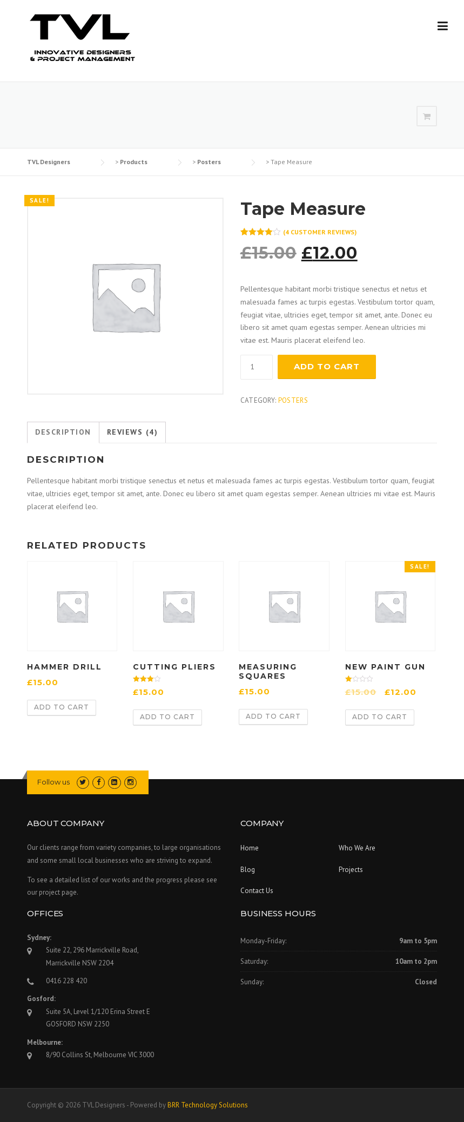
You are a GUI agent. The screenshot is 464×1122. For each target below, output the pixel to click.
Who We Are (357, 848)
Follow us (53, 782)
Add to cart (327, 366)
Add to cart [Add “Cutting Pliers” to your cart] (167, 717)
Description (63, 432)
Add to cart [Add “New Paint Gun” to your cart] (379, 717)
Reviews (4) (132, 432)
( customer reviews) (320, 232)
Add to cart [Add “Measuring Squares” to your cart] (273, 716)
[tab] (63, 432)
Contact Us (256, 890)
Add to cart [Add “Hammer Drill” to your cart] (61, 707)
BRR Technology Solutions (207, 1105)
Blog (247, 869)
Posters (293, 400)
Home (249, 848)
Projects (351, 869)
